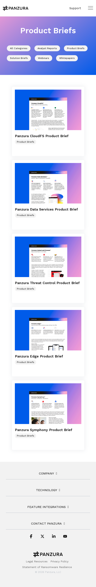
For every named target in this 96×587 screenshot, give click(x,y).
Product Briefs (75, 48)
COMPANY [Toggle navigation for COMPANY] (46, 473)
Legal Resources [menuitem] (37, 561)
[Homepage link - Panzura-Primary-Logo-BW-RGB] (48, 555)
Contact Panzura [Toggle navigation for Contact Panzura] (46, 523)
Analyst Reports (47, 48)
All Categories (18, 48)
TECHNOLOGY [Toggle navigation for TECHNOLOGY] (46, 490)
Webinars (43, 58)
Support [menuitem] (75, 8)
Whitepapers (67, 58)
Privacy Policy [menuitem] (59, 561)
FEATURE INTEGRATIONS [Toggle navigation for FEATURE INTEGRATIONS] (46, 507)
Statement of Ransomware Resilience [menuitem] (47, 567)
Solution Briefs (19, 58)
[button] (90, 7)
